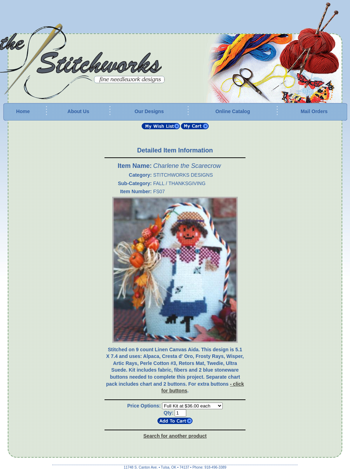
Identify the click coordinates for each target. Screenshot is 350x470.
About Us (78, 111)
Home (23, 111)
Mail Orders (314, 111)
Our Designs (149, 111)
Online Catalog (232, 111)
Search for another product (175, 436)
